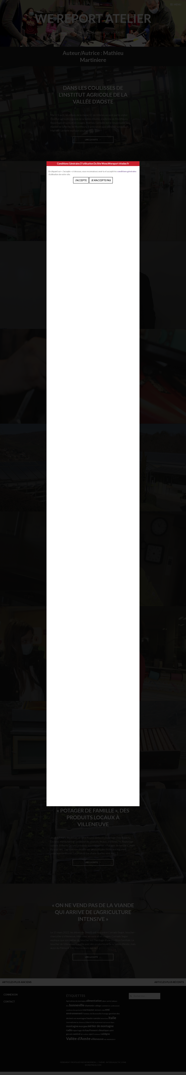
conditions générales (126, 171)
